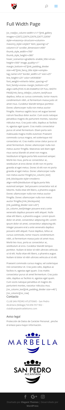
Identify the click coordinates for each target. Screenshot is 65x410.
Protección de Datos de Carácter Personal (28, 321)
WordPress (32, 405)
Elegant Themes (29, 402)
